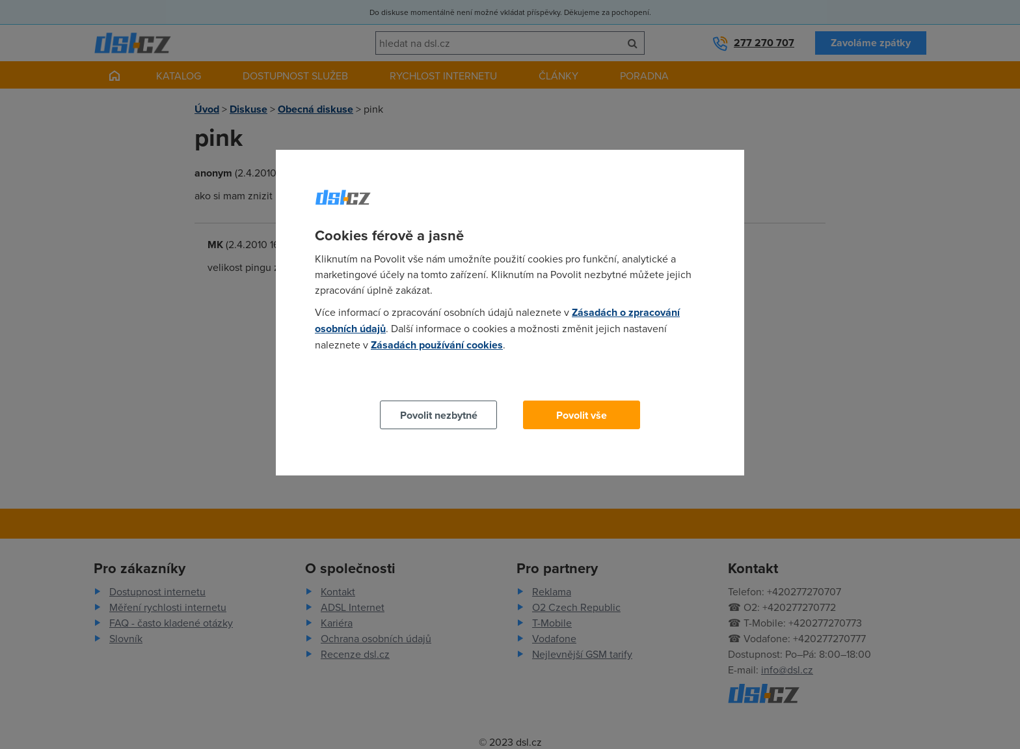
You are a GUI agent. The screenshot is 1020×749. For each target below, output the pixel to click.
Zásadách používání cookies (437, 344)
